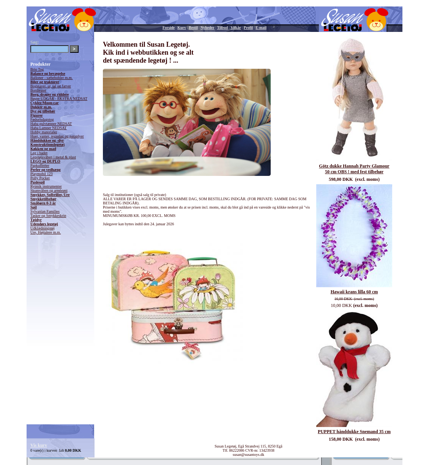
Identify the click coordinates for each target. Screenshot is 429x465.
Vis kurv (38, 445)
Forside (168, 27)
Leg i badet (38, 153)
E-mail (261, 27)
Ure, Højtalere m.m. (45, 232)
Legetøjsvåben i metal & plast (53, 157)
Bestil (193, 27)
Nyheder (207, 27)
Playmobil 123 (41, 174)
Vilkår (235, 27)
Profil (248, 27)
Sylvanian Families (45, 211)
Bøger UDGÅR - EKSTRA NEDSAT (58, 98)
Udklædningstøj (42, 228)
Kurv (181, 27)
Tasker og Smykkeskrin (48, 216)
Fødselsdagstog (42, 119)
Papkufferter (39, 165)
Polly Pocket (40, 178)
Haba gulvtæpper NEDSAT (51, 124)
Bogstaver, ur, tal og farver (50, 86)
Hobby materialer (43, 132)
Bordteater (38, 90)
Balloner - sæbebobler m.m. (51, 78)
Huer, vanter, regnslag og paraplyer (57, 136)
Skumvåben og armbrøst (49, 190)
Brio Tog (37, 69)
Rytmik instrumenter (46, 186)
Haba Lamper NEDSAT (48, 128)
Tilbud (222, 27)
